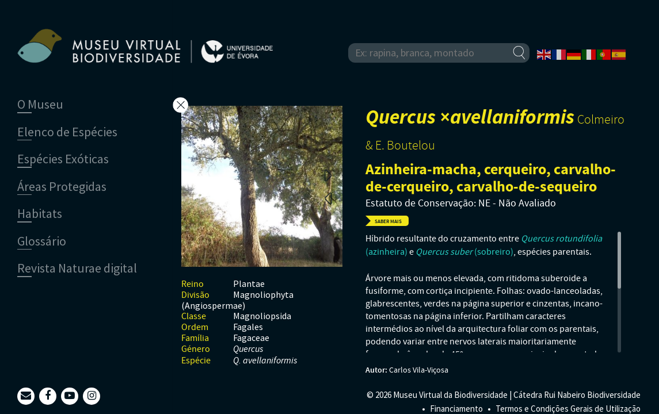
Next (328, 175)
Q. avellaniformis (265, 361)
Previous (328, 198)
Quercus (248, 349)
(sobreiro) (464, 252)
